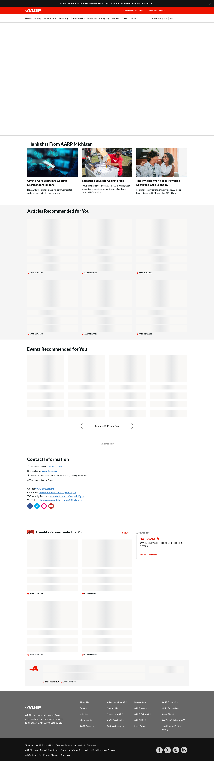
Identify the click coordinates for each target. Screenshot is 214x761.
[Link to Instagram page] (44, 506)
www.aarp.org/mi (44, 488)
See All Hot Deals (148, 554)
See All (125, 532)
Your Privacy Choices (48, 755)
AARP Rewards (87, 726)
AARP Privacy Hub (44, 745)
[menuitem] (28, 19)
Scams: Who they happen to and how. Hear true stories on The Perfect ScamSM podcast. (105, 3)
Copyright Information (71, 750)
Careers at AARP (115, 714)
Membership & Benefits (132, 10)
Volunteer (84, 714)
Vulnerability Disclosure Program (100, 750)
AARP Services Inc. (116, 720)
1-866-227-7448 (54, 466)
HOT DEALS (148, 538)
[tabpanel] (170, 18)
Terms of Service (64, 745)
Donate (83, 708)
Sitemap (29, 745)
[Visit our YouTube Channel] (51, 506)
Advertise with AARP (117, 702)
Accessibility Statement (85, 745)
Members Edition (157, 10)
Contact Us (112, 708)
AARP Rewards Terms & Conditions (41, 750)
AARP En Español (159, 18)
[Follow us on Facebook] (30, 506)
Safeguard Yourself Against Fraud (103, 180)
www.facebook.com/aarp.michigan (57, 492)
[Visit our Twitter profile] (37, 506)
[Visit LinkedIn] (184, 750)
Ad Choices (30, 755)
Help (172, 18)
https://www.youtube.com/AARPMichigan (60, 500)
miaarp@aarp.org (49, 471)
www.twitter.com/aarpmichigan (67, 496)
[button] (179, 13)
